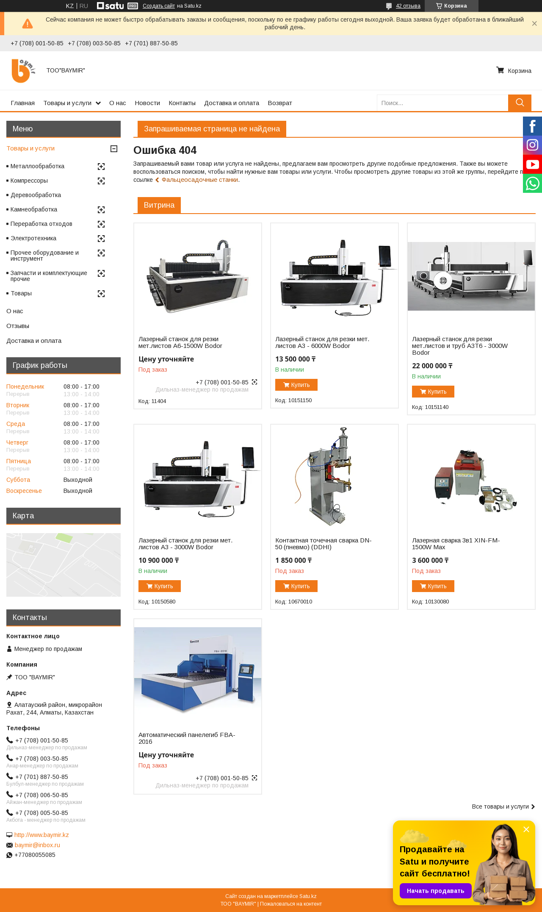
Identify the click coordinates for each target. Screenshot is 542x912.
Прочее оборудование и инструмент (45, 255)
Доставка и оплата (231, 102)
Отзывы (17, 325)
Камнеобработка (34, 209)
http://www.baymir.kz (41, 834)
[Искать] (519, 103)
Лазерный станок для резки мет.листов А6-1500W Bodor (180, 342)
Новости (147, 102)
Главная (23, 102)
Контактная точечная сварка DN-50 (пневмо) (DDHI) (323, 544)
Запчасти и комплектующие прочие (49, 276)
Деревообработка (36, 195)
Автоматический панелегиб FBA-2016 (186, 738)
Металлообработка (37, 166)
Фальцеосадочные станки (200, 179)
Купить (300, 384)
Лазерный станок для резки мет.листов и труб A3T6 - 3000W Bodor (460, 346)
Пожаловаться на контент (291, 904)
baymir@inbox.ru (37, 845)
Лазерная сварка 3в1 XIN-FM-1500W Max (456, 544)
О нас (117, 102)
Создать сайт (159, 6)
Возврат (280, 102)
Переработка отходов (41, 223)
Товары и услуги (67, 102)
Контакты (182, 102)
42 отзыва (408, 6)
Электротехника (33, 238)
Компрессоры (29, 180)
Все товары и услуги (500, 806)
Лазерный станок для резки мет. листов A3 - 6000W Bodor (322, 342)
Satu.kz (308, 896)
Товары (21, 293)
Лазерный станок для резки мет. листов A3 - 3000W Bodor (185, 544)
